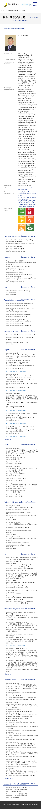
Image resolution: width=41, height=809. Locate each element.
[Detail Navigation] (35, 4)
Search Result (13, 11)
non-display (31, 236)
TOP (2, 11)
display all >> (9, 439)
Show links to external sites (16, 371)
